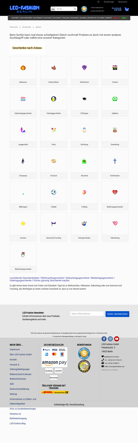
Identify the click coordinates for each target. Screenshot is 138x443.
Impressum (15, 366)
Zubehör (108, 18)
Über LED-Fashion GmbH (21, 371)
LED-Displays (91, 18)
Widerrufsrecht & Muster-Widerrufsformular (21, 393)
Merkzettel (122, 2)
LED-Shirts (15, 18)
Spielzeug (66, 18)
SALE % (116, 17)
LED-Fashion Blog (18, 440)
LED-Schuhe (47, 18)
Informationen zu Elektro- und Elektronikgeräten (23, 418)
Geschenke (74, 18)
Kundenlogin (108, 2)
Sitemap (13, 411)
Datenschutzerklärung (19, 406)
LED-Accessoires (26, 18)
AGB (12, 401)
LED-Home (82, 18)
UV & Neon (100, 18)
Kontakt (13, 376)
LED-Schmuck (37, 18)
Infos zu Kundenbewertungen (23, 425)
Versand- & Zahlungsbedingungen (20, 383)
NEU (124, 17)
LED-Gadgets (56, 18)
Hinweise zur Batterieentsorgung (18, 433)
